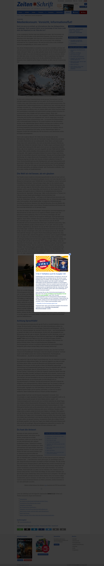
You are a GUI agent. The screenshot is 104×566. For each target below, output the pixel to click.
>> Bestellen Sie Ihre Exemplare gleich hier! (46, 303)
